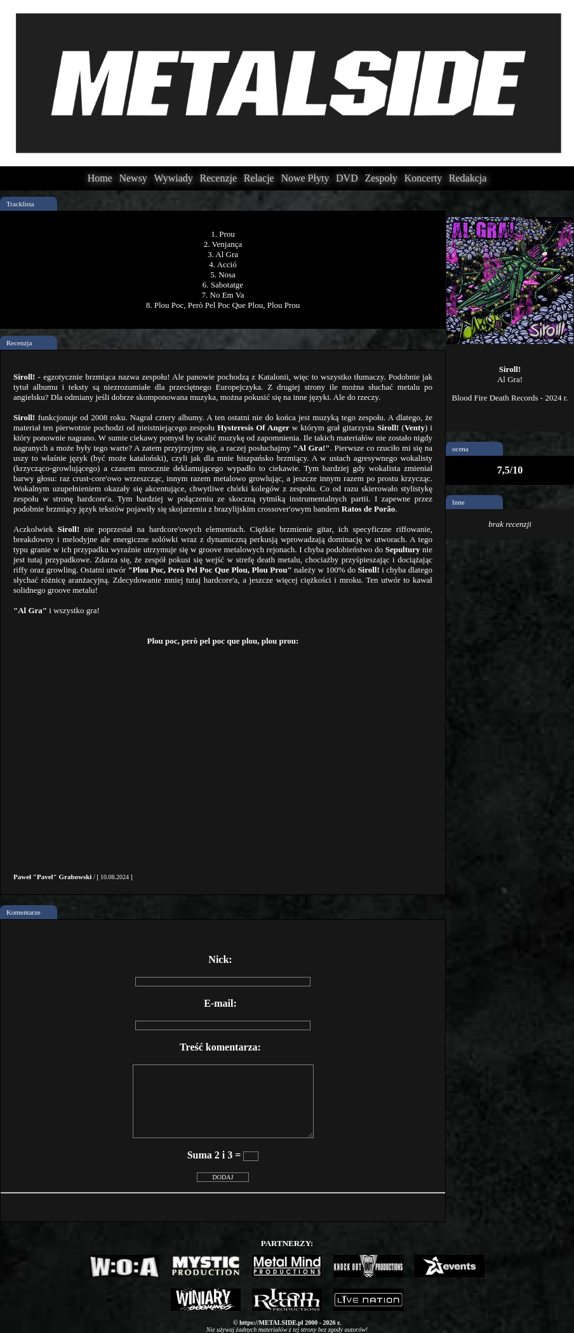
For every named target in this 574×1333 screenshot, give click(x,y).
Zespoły (380, 178)
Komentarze (23, 912)
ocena (460, 449)
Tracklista (20, 204)
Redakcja (468, 178)
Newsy (133, 178)
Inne (458, 502)
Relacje (259, 178)
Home (100, 178)
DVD (347, 178)
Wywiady (173, 178)
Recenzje (218, 178)
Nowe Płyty (305, 178)
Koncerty (423, 178)
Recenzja (19, 343)
